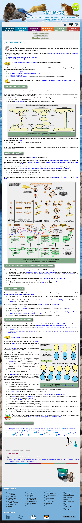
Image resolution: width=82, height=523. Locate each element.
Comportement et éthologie (9, 29)
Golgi (42, 282)
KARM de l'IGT (59, 394)
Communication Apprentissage (47, 29)
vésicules (32, 157)
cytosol (53, 168)
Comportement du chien (22, 29)
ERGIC (22, 168)
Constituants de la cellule (38, 428)
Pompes (24, 435)
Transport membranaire (56, 428)
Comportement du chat (34, 29)
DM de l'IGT (54, 304)
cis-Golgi (38, 167)
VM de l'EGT (65, 177)
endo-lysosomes (46, 331)
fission (15, 98)
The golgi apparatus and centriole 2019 (20, 345)
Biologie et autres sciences (60, 29)
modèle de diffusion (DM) (16, 75)
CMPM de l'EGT (46, 278)
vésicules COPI (46, 284)
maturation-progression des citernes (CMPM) (50, 300)
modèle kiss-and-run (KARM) (17, 76)
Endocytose (39, 433)
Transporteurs (74, 433)
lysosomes (32, 331)
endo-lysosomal (32, 62)
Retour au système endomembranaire (19, 423)
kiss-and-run (16, 337)
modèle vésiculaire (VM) (16, 72)
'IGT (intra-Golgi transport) (17, 59)
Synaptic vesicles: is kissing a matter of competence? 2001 (50, 327)
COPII (36, 160)
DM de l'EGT (43, 304)
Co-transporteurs (35, 435)
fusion (63, 308)
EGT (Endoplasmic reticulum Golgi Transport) (22, 57)
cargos (22, 307)
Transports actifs (43, 431)
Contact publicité (62, 472)
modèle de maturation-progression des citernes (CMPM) (25, 73)
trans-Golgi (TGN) (45, 168)
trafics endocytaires (19, 62)
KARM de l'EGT (46, 394)
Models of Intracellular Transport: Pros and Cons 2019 (44, 416)
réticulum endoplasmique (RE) (58, 53)
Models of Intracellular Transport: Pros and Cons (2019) (58, 80)
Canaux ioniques (62, 433)
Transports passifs (29, 431)
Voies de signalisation (64, 435)
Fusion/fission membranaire (25, 433)
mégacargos (55, 177)
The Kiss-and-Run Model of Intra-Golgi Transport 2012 (51, 325)
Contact (75, 444)
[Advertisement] (16, 474)
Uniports (17, 435)
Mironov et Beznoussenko (49, 135)
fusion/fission (13, 348)
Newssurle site (76, 7)
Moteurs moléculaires (48, 435)
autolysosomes (69, 331)
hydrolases (22, 331)
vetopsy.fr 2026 (69, 516)
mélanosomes (12, 332)
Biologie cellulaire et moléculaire (18, 428)
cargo (56, 281)
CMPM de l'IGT (59, 278)
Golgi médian (35, 168)
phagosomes (57, 331)
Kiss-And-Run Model (58, 324)
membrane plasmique (62, 168)
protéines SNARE (19, 101)
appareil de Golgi (33, 162)
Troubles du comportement (73, 29)
